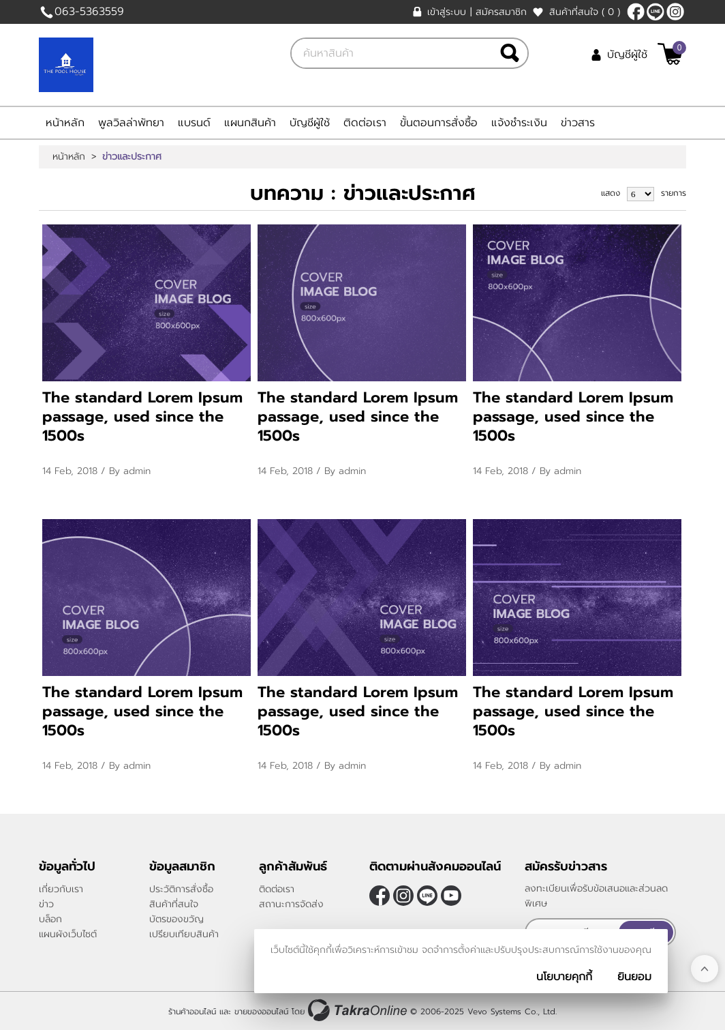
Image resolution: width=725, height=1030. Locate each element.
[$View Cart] (670, 54)
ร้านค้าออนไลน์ (192, 1011)
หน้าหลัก (65, 123)
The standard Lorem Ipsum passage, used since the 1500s (142, 416)
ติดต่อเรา (364, 123)
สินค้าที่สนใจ (584, 12)
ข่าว (46, 904)
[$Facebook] (636, 11)
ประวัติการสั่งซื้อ (181, 889)
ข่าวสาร (578, 123)
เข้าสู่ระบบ (446, 12)
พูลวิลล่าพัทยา (131, 123)
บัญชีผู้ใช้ (627, 54)
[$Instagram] (675, 11)
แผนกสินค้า (250, 123)
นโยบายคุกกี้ (564, 977)
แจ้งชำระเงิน (519, 123)
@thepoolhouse (655, 11)
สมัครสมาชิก (501, 12)
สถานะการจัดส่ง (291, 904)
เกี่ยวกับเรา (61, 889)
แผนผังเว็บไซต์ (68, 934)
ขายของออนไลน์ (261, 1011)
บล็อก (50, 919)
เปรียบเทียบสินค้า (184, 934)
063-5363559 (89, 11)
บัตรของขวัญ (176, 919)
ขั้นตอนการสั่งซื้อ (439, 123)
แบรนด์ (194, 123)
